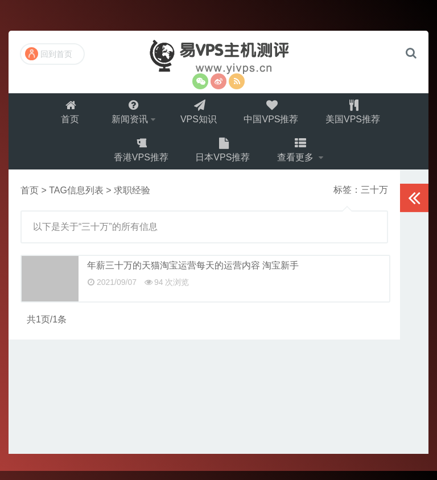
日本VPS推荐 (223, 156)
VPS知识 (199, 114)
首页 (67, 114)
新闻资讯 (128, 114)
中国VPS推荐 (273, 114)
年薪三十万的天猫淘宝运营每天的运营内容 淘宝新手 (193, 274)
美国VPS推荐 (356, 114)
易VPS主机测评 (218, 56)
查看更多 (298, 156)
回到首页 (48, 53)
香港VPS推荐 (140, 156)
